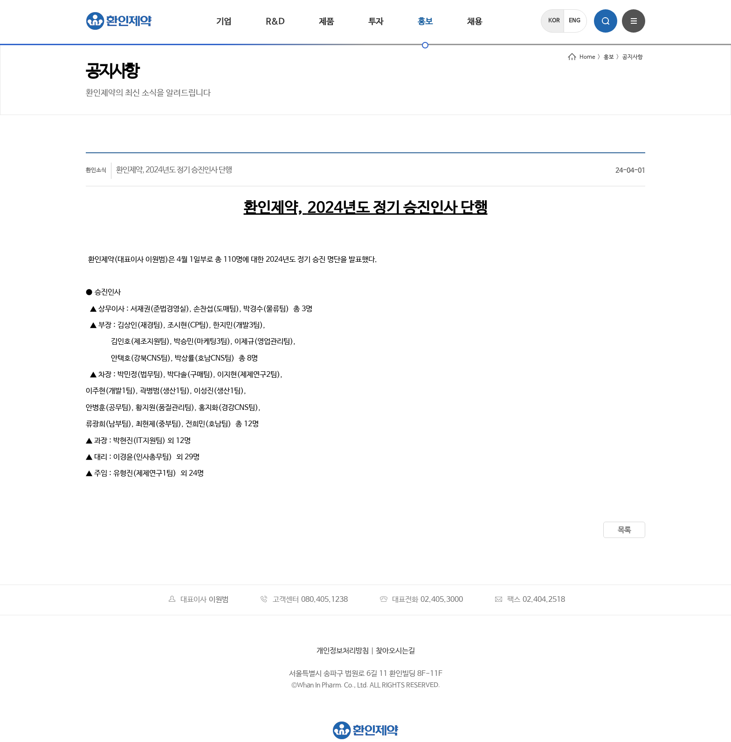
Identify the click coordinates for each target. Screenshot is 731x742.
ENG (574, 21)
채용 (474, 22)
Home (581, 57)
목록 (624, 530)
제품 (326, 22)
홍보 (425, 22)
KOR (553, 21)
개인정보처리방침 (343, 651)
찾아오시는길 (395, 651)
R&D (275, 22)
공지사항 (632, 57)
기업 (223, 22)
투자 (375, 22)
